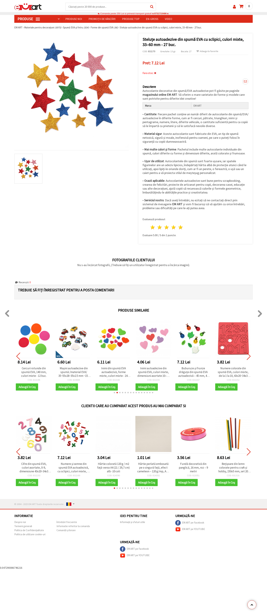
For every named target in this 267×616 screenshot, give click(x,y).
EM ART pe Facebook (189, 523)
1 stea (152, 227)
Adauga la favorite (207, 51)
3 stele (166, 227)
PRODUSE (29, 18)
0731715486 (160, 13)
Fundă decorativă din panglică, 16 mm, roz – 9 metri (193, 467)
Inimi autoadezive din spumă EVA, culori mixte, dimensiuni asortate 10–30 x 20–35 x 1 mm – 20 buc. (153, 372)
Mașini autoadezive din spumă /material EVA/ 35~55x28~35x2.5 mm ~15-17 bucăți (73, 372)
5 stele (180, 227)
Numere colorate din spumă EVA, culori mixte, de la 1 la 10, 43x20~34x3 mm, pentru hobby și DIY (233, 372)
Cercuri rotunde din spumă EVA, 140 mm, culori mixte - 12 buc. (33, 372)
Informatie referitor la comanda (73, 526)
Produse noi (73, 19)
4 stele (173, 227)
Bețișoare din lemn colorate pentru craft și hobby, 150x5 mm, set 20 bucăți (233, 467)
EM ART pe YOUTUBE (190, 529)
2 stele (159, 227)
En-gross (152, 19)
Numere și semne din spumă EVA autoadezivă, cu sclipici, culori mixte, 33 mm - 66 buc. (74, 467)
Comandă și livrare (66, 530)
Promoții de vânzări (102, 19)
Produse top (130, 19)
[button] (114, 392)
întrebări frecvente (67, 522)
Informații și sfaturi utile (132, 522)
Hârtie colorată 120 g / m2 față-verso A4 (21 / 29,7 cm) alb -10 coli (113, 467)
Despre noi (20, 522)
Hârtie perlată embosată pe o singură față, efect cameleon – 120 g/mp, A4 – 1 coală (153, 467)
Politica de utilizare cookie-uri (29, 534)
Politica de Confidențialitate (29, 530)
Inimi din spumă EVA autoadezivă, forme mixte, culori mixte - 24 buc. (113, 372)
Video (168, 19)
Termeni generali (23, 526)
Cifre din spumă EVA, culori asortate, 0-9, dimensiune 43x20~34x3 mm (34, 467)
